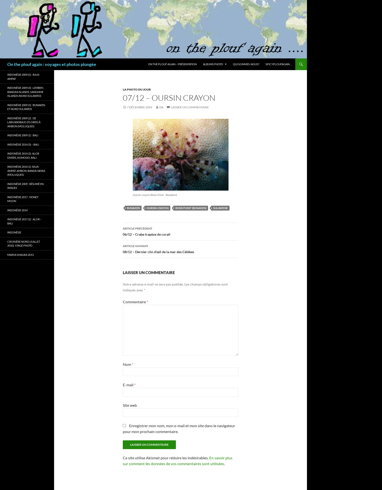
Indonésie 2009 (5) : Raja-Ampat (23, 76)
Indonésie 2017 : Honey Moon (22, 199)
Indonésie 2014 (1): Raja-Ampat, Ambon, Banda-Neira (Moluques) (26, 170)
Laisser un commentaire (190, 107)
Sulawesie (220, 208)
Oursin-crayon (158, 208)
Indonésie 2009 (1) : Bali (22, 135)
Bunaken (133, 208)
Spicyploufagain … (279, 64)
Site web (130, 405)
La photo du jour (137, 89)
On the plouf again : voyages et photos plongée (51, 64)
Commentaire (135, 301)
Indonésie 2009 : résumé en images (25, 186)
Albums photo (213, 64)
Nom (128, 364)
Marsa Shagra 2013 (20, 254)
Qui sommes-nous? (246, 64)
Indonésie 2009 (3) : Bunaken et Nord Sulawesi (26, 107)
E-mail (129, 384)
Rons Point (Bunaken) (190, 208)
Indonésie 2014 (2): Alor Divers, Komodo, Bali (23, 155)
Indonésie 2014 (17, 210)
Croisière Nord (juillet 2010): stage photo (23, 243)
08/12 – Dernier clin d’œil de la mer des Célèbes (180, 248)
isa (161, 107)
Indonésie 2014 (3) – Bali (23, 144)
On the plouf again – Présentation (172, 64)
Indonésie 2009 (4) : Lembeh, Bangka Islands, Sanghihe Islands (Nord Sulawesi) (25, 91)
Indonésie (14, 232)
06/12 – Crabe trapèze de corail (180, 231)
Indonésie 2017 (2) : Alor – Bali (24, 221)
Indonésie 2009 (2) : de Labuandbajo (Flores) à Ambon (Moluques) (23, 122)
